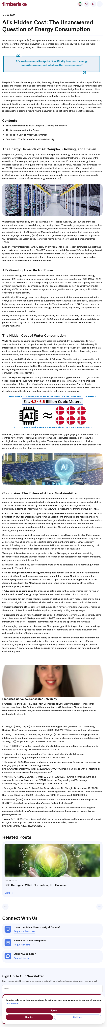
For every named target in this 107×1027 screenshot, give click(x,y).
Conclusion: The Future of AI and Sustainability (30, 139)
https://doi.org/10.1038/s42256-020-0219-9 (36, 749)
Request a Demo (24, 931)
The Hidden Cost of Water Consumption (26, 134)
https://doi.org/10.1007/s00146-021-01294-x (40, 741)
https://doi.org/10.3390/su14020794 (48, 783)
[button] (5, 907)
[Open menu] (100, 4)
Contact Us (22, 958)
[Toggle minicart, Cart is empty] (93, 4)
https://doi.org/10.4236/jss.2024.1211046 (23, 825)
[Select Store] (80, 4)
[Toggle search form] (87, 4)
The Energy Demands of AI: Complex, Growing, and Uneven (36, 125)
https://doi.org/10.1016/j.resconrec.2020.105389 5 (61, 795)
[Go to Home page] (14, 4)
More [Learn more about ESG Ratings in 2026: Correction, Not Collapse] (9, 893)
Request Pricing (24, 945)
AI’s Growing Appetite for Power (22, 130)
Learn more (12, 1003)
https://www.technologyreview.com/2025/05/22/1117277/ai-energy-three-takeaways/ (55, 730)
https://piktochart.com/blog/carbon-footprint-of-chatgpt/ (43, 803)
